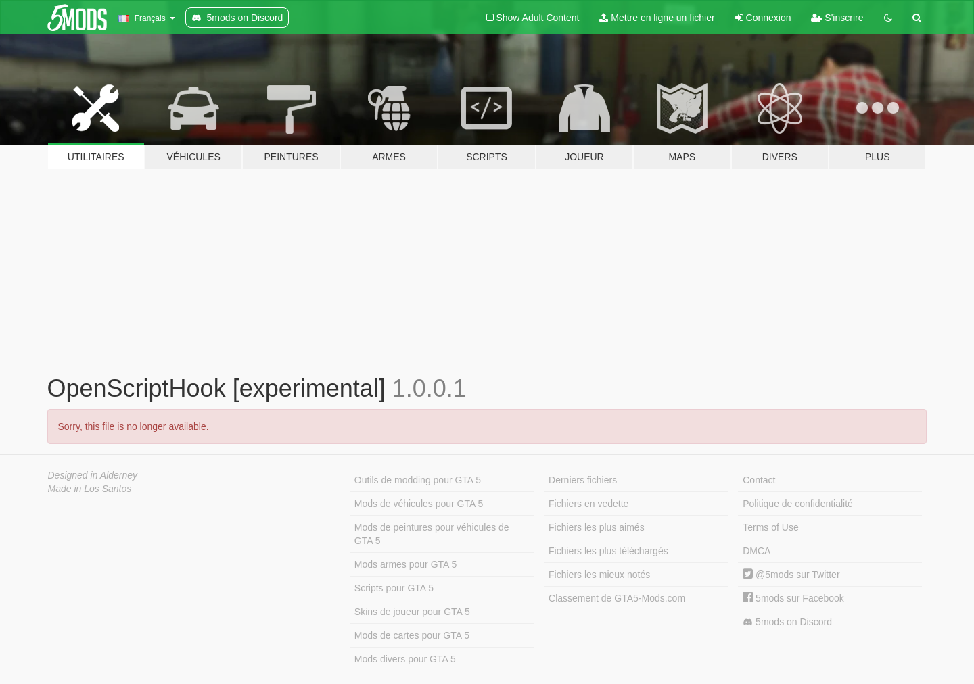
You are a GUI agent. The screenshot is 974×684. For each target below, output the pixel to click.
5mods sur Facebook (793, 598)
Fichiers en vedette (588, 503)
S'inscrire (837, 17)
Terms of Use (770, 527)
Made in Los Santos (90, 488)
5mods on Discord (787, 622)
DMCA (756, 550)
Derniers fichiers (583, 479)
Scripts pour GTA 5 (394, 588)
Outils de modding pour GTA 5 (417, 479)
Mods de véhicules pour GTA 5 (418, 503)
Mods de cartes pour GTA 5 (411, 635)
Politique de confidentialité (798, 503)
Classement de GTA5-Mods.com (617, 598)
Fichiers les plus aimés (597, 527)
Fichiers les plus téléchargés (608, 550)
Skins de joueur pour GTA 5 (412, 611)
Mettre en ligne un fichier (656, 17)
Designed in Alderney (93, 475)
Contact (759, 479)
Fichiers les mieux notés (599, 574)
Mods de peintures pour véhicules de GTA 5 (431, 534)
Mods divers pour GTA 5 (405, 659)
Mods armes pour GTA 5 (405, 564)
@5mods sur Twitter (791, 574)
